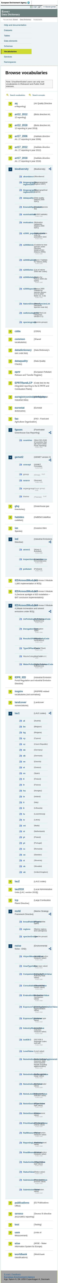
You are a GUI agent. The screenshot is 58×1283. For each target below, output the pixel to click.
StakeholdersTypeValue (28, 1162)
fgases (19, 429)
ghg (17, 506)
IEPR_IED (20, 677)
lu (24, 814)
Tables (7, 35)
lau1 (17, 713)
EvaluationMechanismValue (28, 995)
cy (24, 738)
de (24, 750)
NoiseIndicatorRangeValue (28, 1074)
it (23, 802)
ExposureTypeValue (28, 1018)
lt (23, 808)
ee (24, 761)
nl (24, 831)
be (24, 726)
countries (27, 440)
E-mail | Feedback (12, 1274)
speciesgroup (28, 322)
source (26, 480)
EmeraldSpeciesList (28, 207)
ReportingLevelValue (28, 1143)
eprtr (17, 372)
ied (16, 539)
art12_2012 (21, 114)
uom (17, 1232)
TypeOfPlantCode (28, 648)
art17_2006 (21, 136)
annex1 (26, 549)
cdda (17, 331)
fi (23, 779)
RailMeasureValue (28, 1133)
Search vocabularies (17, 95)
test (17, 1224)
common (20, 339)
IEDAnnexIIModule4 (24, 605)
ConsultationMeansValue (28, 985)
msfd (18, 911)
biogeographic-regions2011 (28, 191)
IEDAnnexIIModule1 (24, 580)
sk (24, 866)
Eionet (15, 19)
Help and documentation (15, 25)
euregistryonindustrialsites (24, 397)
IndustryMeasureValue (28, 1028)
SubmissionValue (28, 1189)
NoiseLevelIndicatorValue (28, 1094)
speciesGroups (28, 936)
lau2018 (19, 889)
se (24, 855)
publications (22, 1202)
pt (24, 843)
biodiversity (22, 169)
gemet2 (19, 457)
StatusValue (28, 1172)
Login (35, 7)
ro (24, 849)
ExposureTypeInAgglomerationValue (28, 1007)
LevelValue (28, 1051)
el (24, 767)
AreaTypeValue (28, 966)
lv (24, 820)
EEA (16, 2)
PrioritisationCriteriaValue (28, 1123)
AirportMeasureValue (28, 956)
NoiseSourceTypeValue (28, 1103)
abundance (28, 176)
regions (26, 929)
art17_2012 (21, 147)
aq (16, 103)
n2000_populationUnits (28, 233)
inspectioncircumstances (28, 559)
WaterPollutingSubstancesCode (28, 664)
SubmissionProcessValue (28, 1180)
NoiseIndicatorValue (28, 1084)
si (24, 860)
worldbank (21, 1254)
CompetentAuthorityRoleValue (28, 974)
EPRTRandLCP (23, 383)
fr (24, 785)
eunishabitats (28, 214)
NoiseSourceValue (28, 1113)
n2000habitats (28, 260)
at (24, 721)
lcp (16, 900)
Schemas (8, 46)
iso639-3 (27, 1040)
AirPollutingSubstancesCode (28, 619)
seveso (19, 1213)
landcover (20, 702)
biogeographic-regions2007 (28, 183)
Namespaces (10, 62)
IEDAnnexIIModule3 (24, 591)
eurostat (19, 407)
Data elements (10, 41)
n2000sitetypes (28, 277)
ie (24, 796)
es (24, 773)
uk (24, 872)
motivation (28, 222)
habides (19, 517)
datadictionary (23, 350)
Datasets (8, 30)
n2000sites (28, 270)
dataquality (28, 198)
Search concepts (38, 95)
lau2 (17, 881)
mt (24, 825)
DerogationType (28, 629)
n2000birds (28, 245)
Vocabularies (10, 51)
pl (24, 837)
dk (24, 756)
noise (18, 945)
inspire (19, 691)
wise (17, 1243)
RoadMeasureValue (28, 1152)
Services (8, 57)
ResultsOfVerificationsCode (28, 638)
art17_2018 (21, 158)
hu (24, 791)
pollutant (27, 569)
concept (27, 464)
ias (16, 528)
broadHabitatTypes (28, 922)
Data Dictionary (25, 19)
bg (24, 732)
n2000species (28, 289)
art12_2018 (21, 125)
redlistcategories (28, 313)
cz (24, 744)
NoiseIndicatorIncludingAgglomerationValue (28, 1059)
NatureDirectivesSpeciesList (28, 304)
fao (16, 418)
